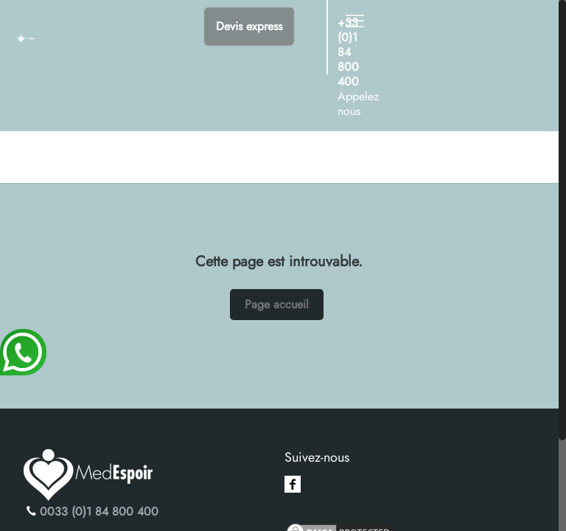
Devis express (249, 26)
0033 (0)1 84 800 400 (99, 511)
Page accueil (277, 304)
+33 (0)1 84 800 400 (348, 52)
